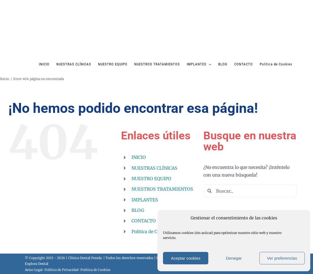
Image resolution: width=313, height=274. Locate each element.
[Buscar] (209, 191)
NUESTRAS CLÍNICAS (154, 168)
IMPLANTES (144, 200)
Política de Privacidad (61, 270)
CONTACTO (143, 221)
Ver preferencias (282, 258)
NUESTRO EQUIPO (151, 178)
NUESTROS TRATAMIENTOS (162, 189)
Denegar (234, 258)
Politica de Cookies (151, 231)
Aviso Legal (34, 270)
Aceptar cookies (186, 258)
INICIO (138, 157)
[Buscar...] (250, 191)
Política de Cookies (95, 270)
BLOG (137, 210)
